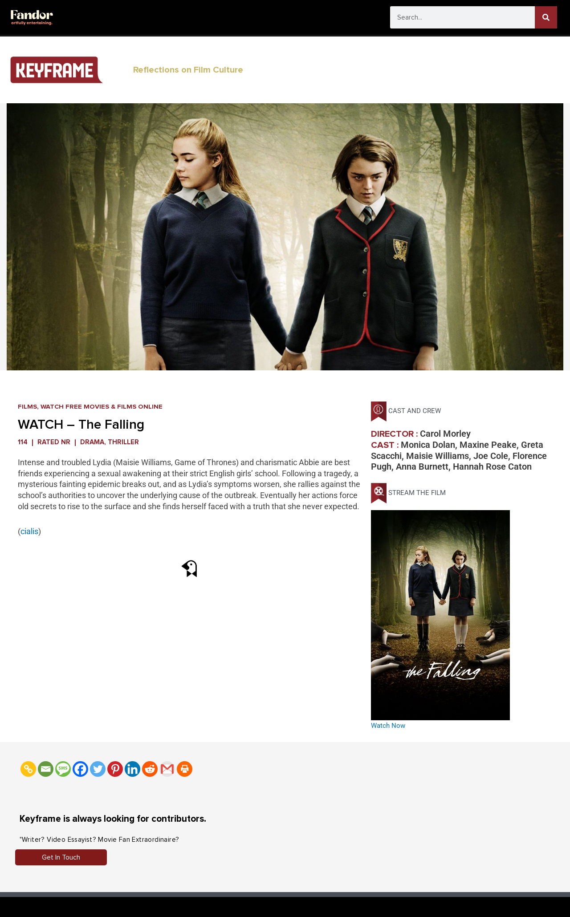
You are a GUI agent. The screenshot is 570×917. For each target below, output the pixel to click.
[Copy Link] (28, 769)
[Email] (45, 769)
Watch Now (388, 726)
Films (27, 406)
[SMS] (63, 769)
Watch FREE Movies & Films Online (102, 406)
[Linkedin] (132, 769)
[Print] (184, 769)
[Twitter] (98, 769)
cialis (29, 531)
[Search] (546, 17)
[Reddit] (150, 769)
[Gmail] (167, 769)
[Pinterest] (115, 769)
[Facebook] (80, 769)
